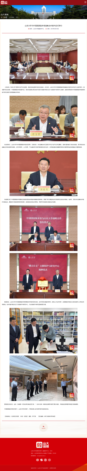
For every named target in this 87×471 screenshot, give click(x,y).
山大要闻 (11, 17)
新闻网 (5, 17)
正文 (17, 17)
